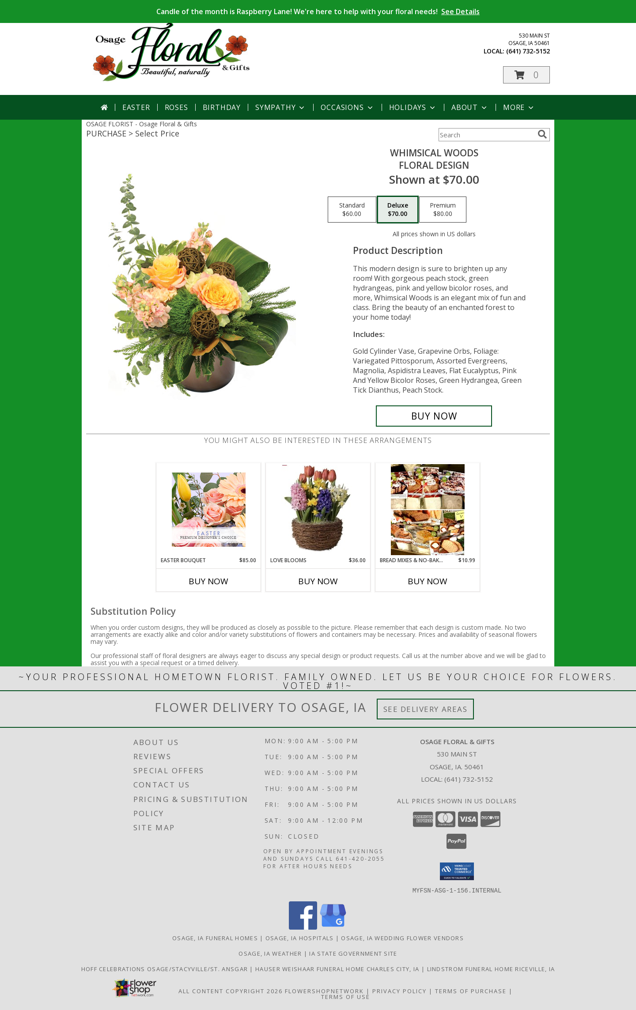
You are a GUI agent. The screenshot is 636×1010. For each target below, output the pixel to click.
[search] (542, 134)
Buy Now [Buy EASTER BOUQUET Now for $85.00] (208, 581)
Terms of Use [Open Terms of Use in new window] (345, 996)
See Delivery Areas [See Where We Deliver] (425, 709)
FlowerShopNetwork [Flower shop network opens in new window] (324, 991)
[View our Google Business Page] (333, 927)
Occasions (347, 107)
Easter (136, 107)
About (469, 107)
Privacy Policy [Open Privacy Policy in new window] (399, 991)
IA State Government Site (353, 953)
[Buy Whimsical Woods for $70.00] (434, 416)
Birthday (222, 107)
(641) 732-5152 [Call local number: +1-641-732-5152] (528, 51)
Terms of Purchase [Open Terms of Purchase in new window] (471, 991)
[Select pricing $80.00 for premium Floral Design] (443, 210)
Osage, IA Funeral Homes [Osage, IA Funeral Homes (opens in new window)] (215, 938)
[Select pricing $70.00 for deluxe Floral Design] (397, 210)
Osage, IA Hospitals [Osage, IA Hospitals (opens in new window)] (299, 938)
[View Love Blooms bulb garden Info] (318, 509)
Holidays (413, 107)
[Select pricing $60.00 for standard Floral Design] (352, 210)
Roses (176, 107)
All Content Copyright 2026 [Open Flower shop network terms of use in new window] (230, 991)
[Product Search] (486, 135)
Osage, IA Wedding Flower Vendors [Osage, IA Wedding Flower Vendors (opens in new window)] (402, 938)
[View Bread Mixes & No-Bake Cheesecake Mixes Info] (428, 509)
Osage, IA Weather (270, 953)
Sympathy (280, 107)
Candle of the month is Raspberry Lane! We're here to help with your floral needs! (318, 11)
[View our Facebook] (303, 927)
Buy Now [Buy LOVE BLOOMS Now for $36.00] (318, 581)
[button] (526, 74)
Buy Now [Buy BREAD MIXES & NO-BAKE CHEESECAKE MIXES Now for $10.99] (427, 581)
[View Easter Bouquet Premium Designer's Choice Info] (209, 509)
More (519, 107)
